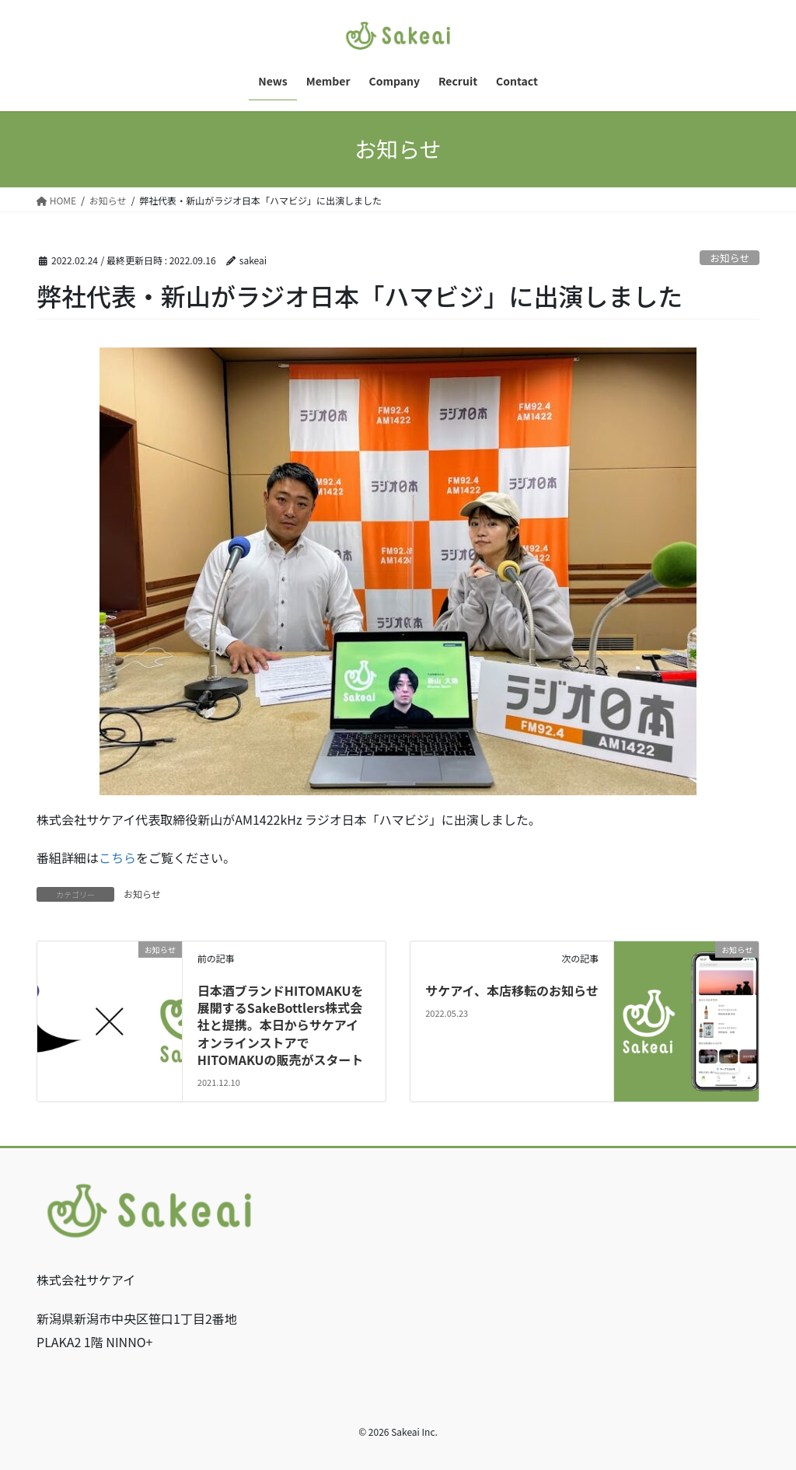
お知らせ (729, 257)
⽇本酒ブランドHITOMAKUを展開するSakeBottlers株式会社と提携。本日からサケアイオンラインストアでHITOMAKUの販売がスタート (280, 1025)
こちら (117, 857)
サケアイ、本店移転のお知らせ (512, 990)
